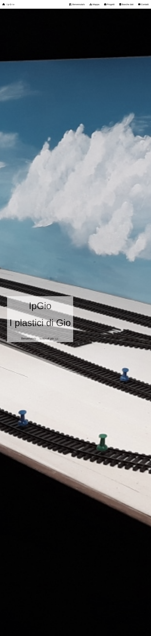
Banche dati (126, 4)
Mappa (94, 4)
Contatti (143, 4)
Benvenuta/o (77, 4)
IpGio (8, 4)
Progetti (109, 4)
